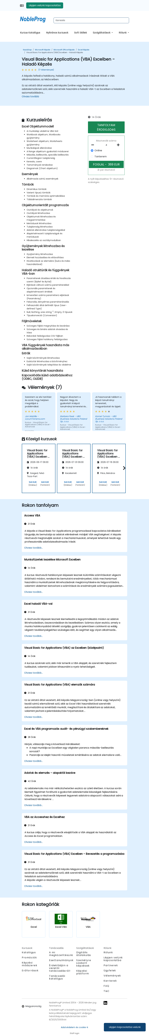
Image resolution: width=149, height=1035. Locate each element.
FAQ (106, 986)
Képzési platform (82, 972)
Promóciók (29, 957)
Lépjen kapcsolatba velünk (125, 1027)
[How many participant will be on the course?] (106, 145)
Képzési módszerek (29, 964)
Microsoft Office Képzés (64, 49)
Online (98, 150)
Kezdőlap (27, 49)
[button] (123, 468)
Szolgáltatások (102, 32)
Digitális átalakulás (83, 954)
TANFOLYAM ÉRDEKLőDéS (106, 127)
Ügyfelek (110, 970)
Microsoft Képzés (42, 49)
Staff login (74, 1033)
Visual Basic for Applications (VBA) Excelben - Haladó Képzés (54, 52)
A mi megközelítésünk (61, 954)
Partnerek (111, 965)
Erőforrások (30, 970)
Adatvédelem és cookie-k (74, 1027)
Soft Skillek (80, 32)
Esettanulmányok (61, 960)
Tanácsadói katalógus (57, 977)
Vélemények (112, 975)
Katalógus (29, 952)
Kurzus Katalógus (30, 32)
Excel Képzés (83, 49)
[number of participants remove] (93, 145)
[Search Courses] (91, 20)
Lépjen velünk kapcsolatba (45, 5)
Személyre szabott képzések (83, 963)
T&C (106, 991)
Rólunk (123, 32)
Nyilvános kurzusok (57, 32)
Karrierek (110, 981)
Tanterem (100, 156)
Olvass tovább (30, 96)
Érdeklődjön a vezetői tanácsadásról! (59, 968)
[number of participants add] (119, 145)
